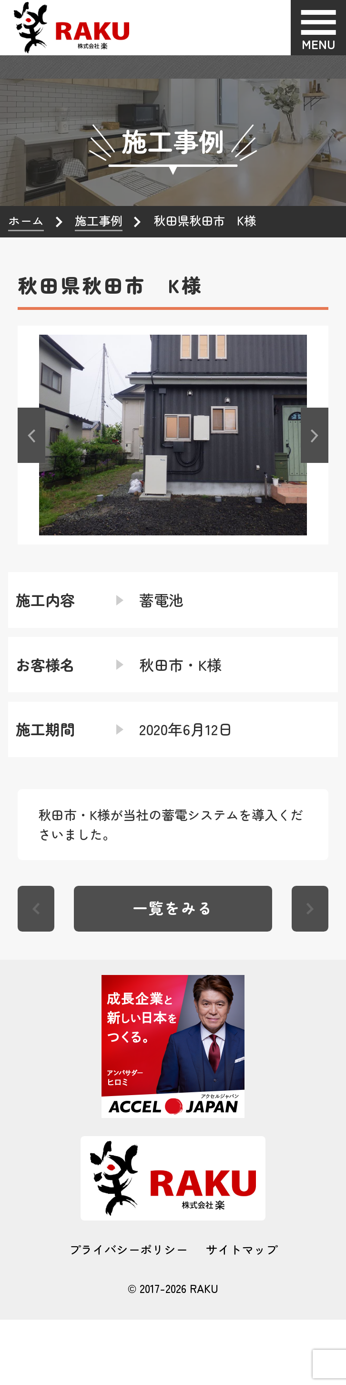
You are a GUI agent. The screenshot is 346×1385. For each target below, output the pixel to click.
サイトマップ (241, 1249)
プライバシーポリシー (128, 1249)
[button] (31, 434)
